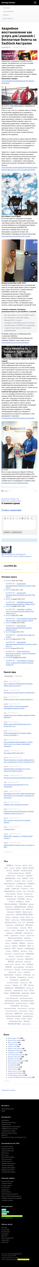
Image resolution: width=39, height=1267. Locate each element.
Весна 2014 (5, 1234)
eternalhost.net (29, 896)
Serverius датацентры (28, 969)
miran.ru (7, 943)
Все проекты (5, 1120)
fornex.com (8, 907)
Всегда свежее (8, 18)
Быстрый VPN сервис (8, 1181)
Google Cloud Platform (13, 909)
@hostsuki (5, 554)
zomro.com (25, 993)
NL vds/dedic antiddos (8, 1157)
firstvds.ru (23, 904)
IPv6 (23, 922)
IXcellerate (23, 927)
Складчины (6, 8)
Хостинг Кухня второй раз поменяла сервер (18, 778)
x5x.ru (26, 990)
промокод (10, 1018)
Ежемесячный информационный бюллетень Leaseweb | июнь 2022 (20, 586)
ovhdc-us (16, 951)
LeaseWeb (18, 933)
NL (33, 946)
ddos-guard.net (10, 894)
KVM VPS (31, 930)
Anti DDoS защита (26, 870)
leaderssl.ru (10, 933)
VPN (21, 985)
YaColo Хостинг (12, 1069)
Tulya (5, 713)
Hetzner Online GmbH (24, 914)
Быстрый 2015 (6, 1232)
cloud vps (29, 881)
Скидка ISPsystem (8, 11)
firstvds (27, 901)
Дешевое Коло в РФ (8, 1170)
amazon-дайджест (28, 868)
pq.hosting (30, 953)
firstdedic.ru (20, 901)
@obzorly (11, 554)
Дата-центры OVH (13, 1038)
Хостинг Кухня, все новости (10, 1194)
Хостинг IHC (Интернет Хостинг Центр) (20, 1077)
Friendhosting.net (20, 907)
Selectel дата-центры (15, 1040)
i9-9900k (22, 917)
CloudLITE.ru (10, 886)
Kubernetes (20, 930)
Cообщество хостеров (8, 1131)
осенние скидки (28, 1013)
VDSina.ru (15, 985)
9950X (30, 865)
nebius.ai (15, 946)
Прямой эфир (10, 672)
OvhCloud (20, 948)
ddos (24, 891)
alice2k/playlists (21, 554)
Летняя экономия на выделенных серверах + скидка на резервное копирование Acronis (21, 653)
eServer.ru (21, 896)
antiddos (28, 873)
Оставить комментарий (11, 510)
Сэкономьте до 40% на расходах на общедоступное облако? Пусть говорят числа (20, 611)
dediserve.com (28, 893)
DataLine (19, 891)
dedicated (20, 893)
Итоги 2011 (5, 1242)
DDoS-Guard (30, 891)
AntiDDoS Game (10, 875)
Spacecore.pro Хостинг (15, 1071)
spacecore (27, 972)
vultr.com (31, 985)
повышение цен (28, 1016)
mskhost (22, 943)
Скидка (23, 1018)
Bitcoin (31, 878)
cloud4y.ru (31, 883)
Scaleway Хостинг (13, 1067)
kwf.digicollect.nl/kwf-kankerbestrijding (15, 483)
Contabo (7, 888)
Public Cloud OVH (10, 959)
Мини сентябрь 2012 (8, 1238)
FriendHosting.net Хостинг (16, 1075)
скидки (29, 1018)
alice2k (6, 491)
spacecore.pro (9, 974)
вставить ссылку (25, 518)
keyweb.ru (7, 930)
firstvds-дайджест (11, 904)
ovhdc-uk (8, 951)
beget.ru (25, 878)
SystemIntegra (21, 977)
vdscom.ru (8, 985)
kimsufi (13, 930)
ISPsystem (29, 925)
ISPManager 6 (19, 925)
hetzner (18, 912)
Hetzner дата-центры (14, 1048)
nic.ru (29, 945)
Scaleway (30, 964)
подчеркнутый (13, 518)
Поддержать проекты (8, 1090)
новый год (18, 1013)
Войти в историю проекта (9, 1133)
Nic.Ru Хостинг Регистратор (16, 1061)
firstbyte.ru (12, 901)
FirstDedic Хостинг (13, 1053)
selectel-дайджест (18, 967)
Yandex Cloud (12, 1046)
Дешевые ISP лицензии (8, 1163)
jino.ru (30, 927)
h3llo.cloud (10, 912)
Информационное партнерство (11, 1127)
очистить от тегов (32, 518)
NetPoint (22, 946)
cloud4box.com (21, 883)
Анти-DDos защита (7, 1146)
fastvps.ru (29, 899)
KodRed (6, 704)
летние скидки (23, 1011)
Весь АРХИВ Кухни (7, 1218)
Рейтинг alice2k (6, 1124)
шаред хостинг (26, 1023)
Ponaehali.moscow (18, 953)
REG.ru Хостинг (12, 1042)
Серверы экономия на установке (11, 1198)
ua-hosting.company (13, 982)
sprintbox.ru (18, 974)
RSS (20, 569)
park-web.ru (23, 951)
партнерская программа (13, 1016)
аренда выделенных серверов (19, 995)
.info (17, 1257)
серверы (17, 1018)
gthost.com (29, 909)
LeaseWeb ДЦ (6, 47)
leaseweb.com (22, 487)
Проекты (6, 15)
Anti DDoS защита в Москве (16, 873)
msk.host (14, 943)
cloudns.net (18, 886)
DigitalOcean (9, 896)
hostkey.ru (8, 917)
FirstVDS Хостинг (13, 1044)
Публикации (18, 676)
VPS (25, 985)
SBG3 (23, 964)
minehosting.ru (29, 940)
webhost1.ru (9, 988)
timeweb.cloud (24, 980)
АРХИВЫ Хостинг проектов (10, 1129)
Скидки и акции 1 (7, 1183)
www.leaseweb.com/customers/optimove (15, 342)
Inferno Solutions (27, 920)
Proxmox (27, 956)
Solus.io (20, 972)
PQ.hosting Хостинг (14, 1063)
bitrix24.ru (9, 881)
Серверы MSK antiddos (8, 1172)
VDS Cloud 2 (5, 1155)
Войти (3, 1111)
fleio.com (31, 904)
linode (7, 935)
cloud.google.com (9, 883)
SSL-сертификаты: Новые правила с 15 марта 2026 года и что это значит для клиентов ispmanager (18, 744)
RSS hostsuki (5, 556)
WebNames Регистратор (15, 1050)
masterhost (27, 938)
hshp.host (15, 917)
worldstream (8, 990)
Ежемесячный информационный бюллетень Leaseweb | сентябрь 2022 (19, 628)
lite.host (22, 935)
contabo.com (15, 888)
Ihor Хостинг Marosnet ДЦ (16, 1055)
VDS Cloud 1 (5, 1153)
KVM (27, 930)
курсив (8, 518)
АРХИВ (21, 556)
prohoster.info (20, 956)
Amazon (18, 868)
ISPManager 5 (10, 925)
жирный (5, 518)
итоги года (31, 1008)
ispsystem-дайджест (13, 927)
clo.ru (23, 881)
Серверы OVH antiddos (8, 1168)
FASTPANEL (21, 899)
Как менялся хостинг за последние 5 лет (14, 1137)
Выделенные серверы (12, 1001)
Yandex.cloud (15, 993)
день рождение (9, 1003)
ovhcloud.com (29, 948)
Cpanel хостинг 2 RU (8, 1151)
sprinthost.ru (27, 975)
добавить (7, 532)
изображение (22, 518)
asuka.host (29, 875)
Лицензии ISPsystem (14, 1057)
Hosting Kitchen (8, 2)
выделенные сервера (26, 998)
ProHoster (11, 956)
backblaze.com (10, 878)
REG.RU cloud (19, 961)
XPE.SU (31, 990)
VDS (30, 982)
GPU (23, 909)
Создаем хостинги (7, 1200)
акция (33, 993)
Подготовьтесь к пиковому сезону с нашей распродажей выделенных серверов (20, 663)
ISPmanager (30, 922)
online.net (7, 948)
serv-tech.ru (29, 967)
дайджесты (27, 556)
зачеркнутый (10, 518)
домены (31, 1003)
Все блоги (6, 1081)
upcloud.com (23, 982)
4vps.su (24, 865)
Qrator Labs (20, 959)
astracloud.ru (20, 875)
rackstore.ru (29, 959)
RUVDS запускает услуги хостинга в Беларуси (18, 699)
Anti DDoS (16, 870)
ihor (32, 917)
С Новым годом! (9, 829)
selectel (8, 966)
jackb (5, 782)
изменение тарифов (10, 1008)
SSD (33, 974)
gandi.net (30, 907)
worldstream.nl (18, 990)
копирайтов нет (17, 1254)
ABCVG (6, 868)
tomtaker (6, 775)
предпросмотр (16, 532)
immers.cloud (15, 920)
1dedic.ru (9, 865)
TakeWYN (30, 977)
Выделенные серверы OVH (10, 499)
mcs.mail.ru (8, 940)
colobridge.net (28, 886)
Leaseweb (6, 487)
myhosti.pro (30, 943)
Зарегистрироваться (8, 1109)
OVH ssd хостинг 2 (7, 1161)
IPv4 (19, 922)
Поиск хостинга (6, 1192)
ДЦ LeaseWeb (14, 487)
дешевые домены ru (22, 1003)
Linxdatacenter (14, 935)
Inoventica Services (11, 922)
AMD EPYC (9, 870)
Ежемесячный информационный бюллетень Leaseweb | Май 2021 (20, 595)
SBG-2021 (18, 964)
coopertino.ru (24, 888)
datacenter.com (9, 891)
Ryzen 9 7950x (9, 964)
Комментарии (9, 676)
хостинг (27, 1021)
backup (19, 878)
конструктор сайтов (11, 1011)
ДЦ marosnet (24, 1005)
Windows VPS (30, 988)
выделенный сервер (27, 1001)
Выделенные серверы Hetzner (11, 501)
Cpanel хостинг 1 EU (8, 1149)
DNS (15, 896)
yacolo (6, 993)
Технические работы (15, 1021)
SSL (7, 977)
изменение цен (22, 1008)
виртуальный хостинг (12, 998)
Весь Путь (4, 1227)
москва (31, 1011)
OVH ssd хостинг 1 (7, 1159)
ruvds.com (27, 961)
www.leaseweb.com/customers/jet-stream (16, 236)
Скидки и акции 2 (7, 1185)
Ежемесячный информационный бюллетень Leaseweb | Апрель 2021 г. (21, 644)
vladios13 (6, 750)
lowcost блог (6, 1187)
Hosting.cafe (5, 1190)
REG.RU (11, 961)
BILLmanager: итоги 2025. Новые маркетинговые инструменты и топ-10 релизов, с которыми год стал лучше (19, 796)
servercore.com (8, 969)
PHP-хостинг (8, 953)
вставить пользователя (28, 518)
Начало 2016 (5, 1230)
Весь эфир (7, 852)
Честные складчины (8, 1165)
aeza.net (12, 868)
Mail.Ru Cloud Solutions (15, 938)
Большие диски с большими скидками (16, 804)
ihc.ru (28, 917)
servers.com (12, 972)
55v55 (14, 1256)
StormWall (12, 977)
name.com (8, 946)
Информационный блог (9, 1122)
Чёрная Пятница (14, 1023)
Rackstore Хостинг (13, 1059)
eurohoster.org (11, 899)
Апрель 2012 (5, 1240)
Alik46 (5, 697)
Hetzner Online (10, 914)
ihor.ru (8, 920)
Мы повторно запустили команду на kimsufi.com (19, 692)
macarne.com (30, 935)
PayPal (30, 951)
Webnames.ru (20, 988)
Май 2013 (4, 1236)
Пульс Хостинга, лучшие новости (11, 1196)
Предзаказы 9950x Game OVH (13, 753)
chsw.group (17, 881)
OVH (13, 948)
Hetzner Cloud (26, 912)
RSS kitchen (14, 556)
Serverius (17, 969)
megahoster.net (18, 940)
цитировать (17, 518)
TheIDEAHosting (14, 980)
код (20, 518)
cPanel (32, 888)
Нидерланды (9, 1013)
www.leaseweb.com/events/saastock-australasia (18, 418)
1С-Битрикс (17, 865)
